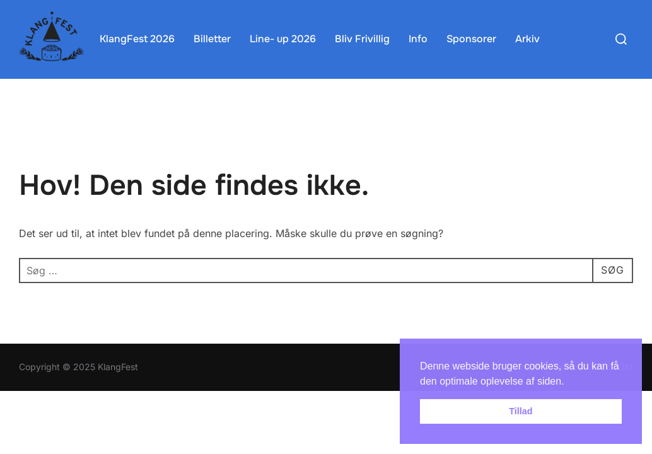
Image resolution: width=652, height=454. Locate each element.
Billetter (212, 38)
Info (418, 38)
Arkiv (527, 38)
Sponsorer (471, 38)
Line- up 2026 (283, 38)
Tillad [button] (520, 411)
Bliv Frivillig (362, 38)
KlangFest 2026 (137, 38)
